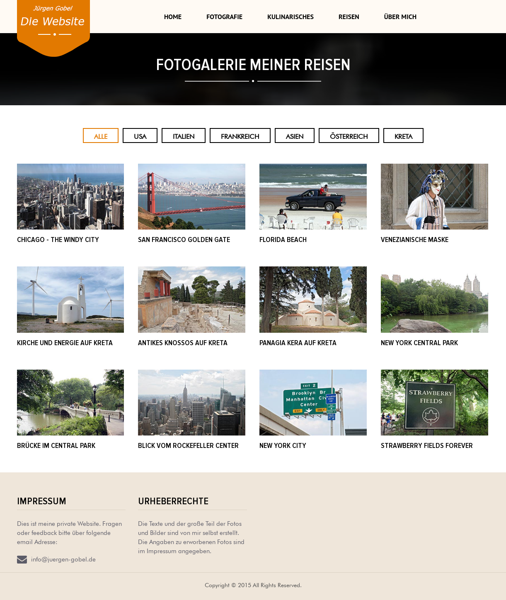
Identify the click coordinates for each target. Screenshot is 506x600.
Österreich (349, 135)
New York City (282, 445)
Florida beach (283, 239)
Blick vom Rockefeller (176, 445)
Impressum (41, 501)
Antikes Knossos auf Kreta (183, 342)
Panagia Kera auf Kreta (298, 342)
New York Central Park (419, 342)
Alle (100, 135)
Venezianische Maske (414, 239)
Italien (183, 135)
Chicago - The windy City (58, 239)
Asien (294, 135)
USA (140, 135)
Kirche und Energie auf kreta (65, 342)
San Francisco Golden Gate (184, 239)
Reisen (349, 16)
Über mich (400, 16)
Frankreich (240, 135)
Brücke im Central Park (56, 445)
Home (173, 16)
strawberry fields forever (427, 445)
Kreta (403, 135)
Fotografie (224, 16)
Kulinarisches (290, 16)
